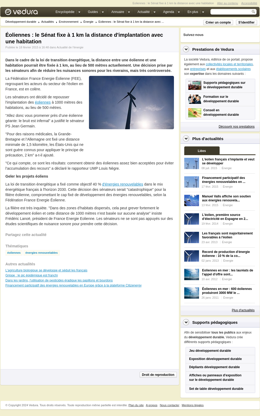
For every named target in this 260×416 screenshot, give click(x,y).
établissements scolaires (233, 69)
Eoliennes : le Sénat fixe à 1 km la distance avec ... (131, 21)
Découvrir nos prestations (236, 126)
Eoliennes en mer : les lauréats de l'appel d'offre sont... (227, 272)
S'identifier (246, 22)
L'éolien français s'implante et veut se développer (228, 161)
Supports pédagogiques (215, 322)
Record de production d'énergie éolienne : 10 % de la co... (226, 254)
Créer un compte (218, 22)
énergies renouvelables (41, 252)
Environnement (68, 21)
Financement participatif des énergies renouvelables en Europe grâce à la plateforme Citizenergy (74, 285)
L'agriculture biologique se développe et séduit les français (47, 270)
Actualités (47, 21)
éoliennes (43, 102)
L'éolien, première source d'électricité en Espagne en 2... (225, 217)
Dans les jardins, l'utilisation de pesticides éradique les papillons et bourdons (59, 280)
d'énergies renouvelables (122, 184)
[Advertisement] (131, 141)
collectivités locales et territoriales (229, 64)
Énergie (88, 21)
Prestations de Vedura (213, 49)
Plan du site (136, 405)
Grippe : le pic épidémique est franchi (32, 275)
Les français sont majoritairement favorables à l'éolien (227, 235)
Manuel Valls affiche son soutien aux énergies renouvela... (226, 198)
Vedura (27, 13)
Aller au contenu (227, 3)
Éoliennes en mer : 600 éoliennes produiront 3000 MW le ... (227, 291)
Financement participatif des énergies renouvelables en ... (223, 180)
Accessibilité (249, 3)
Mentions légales (193, 405)
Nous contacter (169, 405)
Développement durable (21, 21)
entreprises (198, 69)
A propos (151, 405)
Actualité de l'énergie (69, 47)
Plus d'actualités (243, 310)
